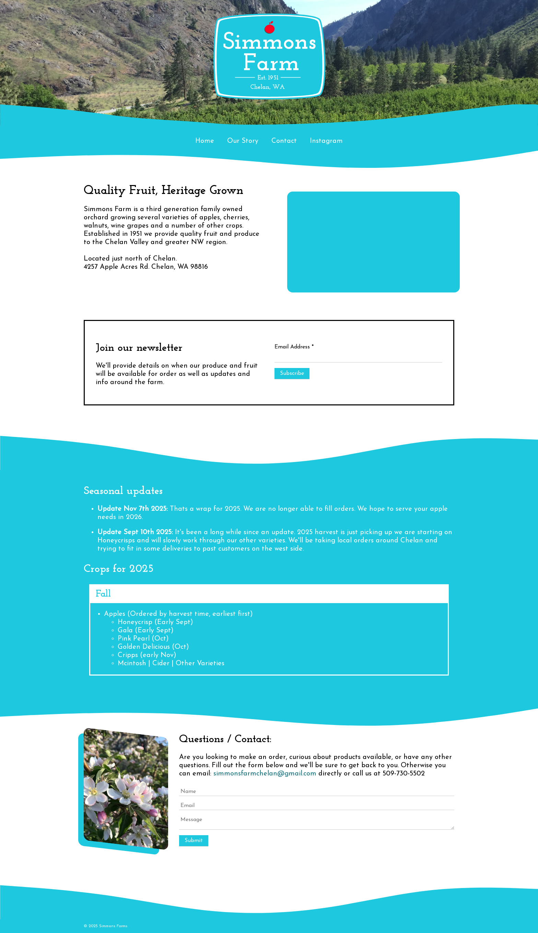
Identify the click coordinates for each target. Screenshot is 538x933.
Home (204, 141)
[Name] (316, 791)
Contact (284, 141)
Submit (194, 840)
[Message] (316, 823)
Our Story (242, 141)
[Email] (316, 806)
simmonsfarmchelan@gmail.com (264, 773)
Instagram (326, 141)
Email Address (294, 347)
